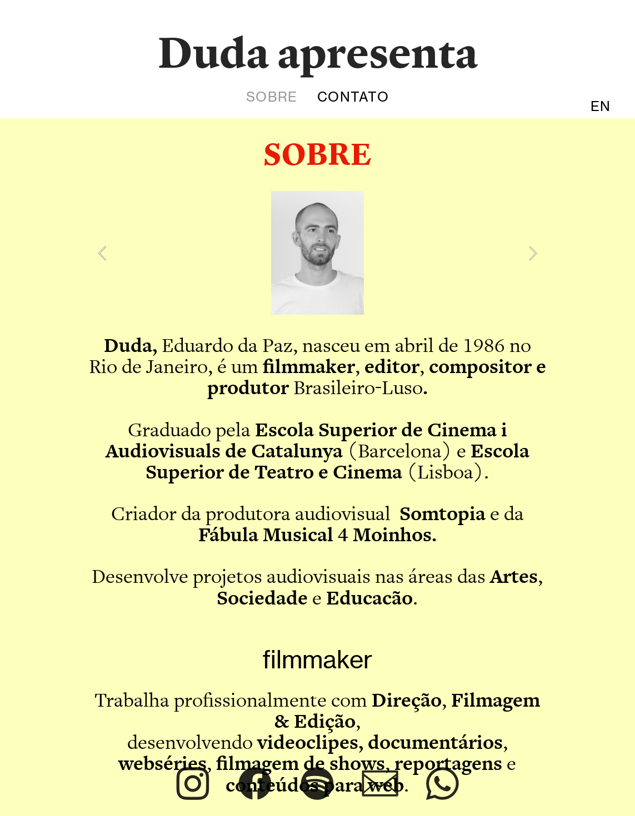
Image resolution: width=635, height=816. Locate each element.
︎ (193, 784)
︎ (255, 784)
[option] (317, 253)
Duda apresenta (318, 52)
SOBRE (271, 97)
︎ (442, 784)
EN (601, 106)
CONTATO (352, 97)
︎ (317, 784)
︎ (380, 784)
